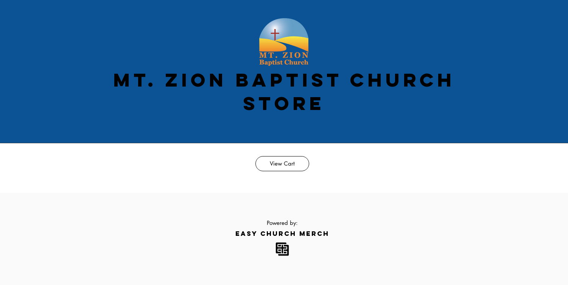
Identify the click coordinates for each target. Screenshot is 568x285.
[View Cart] (282, 163)
